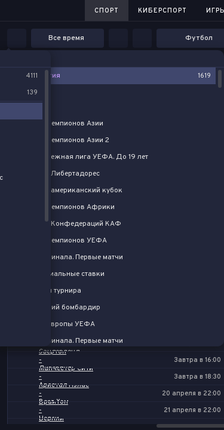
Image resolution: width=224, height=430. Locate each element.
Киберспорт (162, 11)
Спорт (106, 11)
